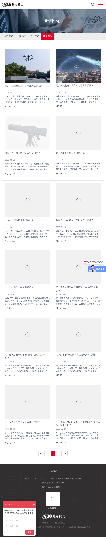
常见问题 (47, 36)
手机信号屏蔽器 (58, 523)
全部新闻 (8, 36)
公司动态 (21, 36)
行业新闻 (34, 36)
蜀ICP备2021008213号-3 (79, 527)
